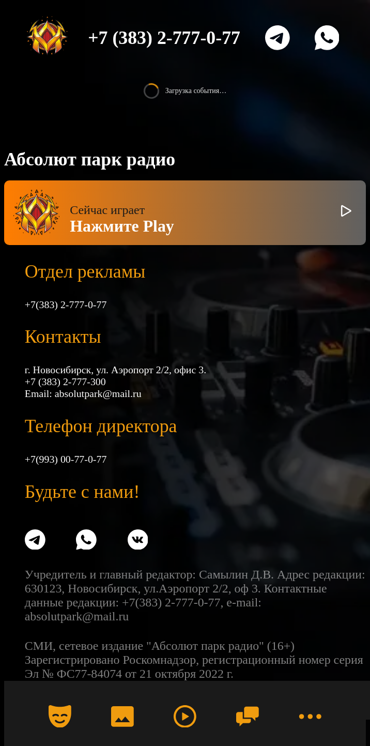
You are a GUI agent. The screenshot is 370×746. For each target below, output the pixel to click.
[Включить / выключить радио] (346, 212)
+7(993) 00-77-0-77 (66, 459)
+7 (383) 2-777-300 (65, 381)
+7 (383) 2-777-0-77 (164, 37)
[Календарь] (60, 716)
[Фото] (122, 716)
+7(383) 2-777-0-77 (66, 304)
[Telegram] (277, 37)
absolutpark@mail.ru (98, 393)
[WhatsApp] (327, 37)
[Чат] (247, 716)
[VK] (138, 541)
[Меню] (310, 716)
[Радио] (185, 716)
